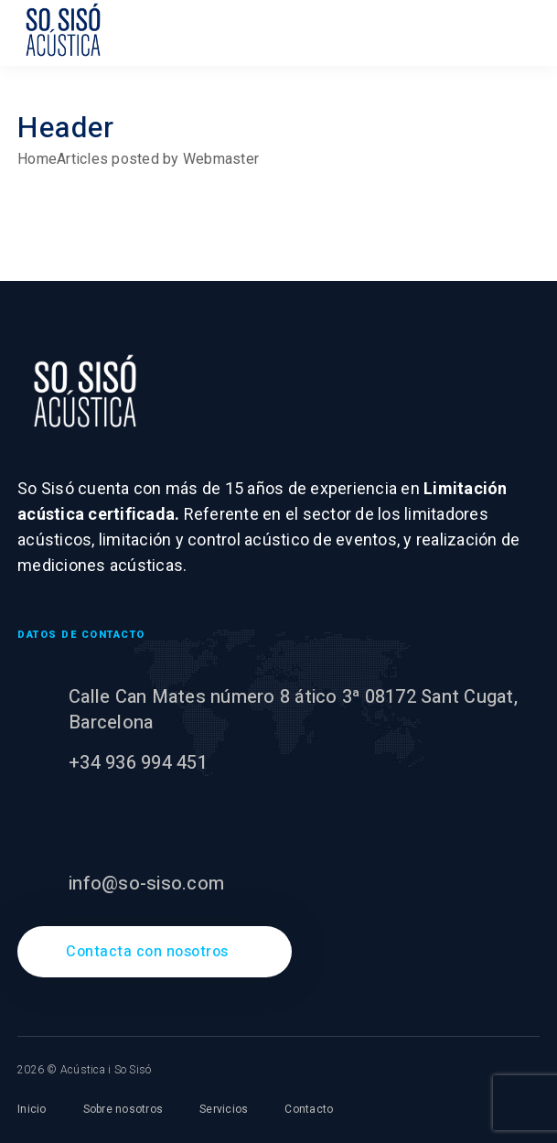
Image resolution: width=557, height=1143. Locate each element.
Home (37, 158)
